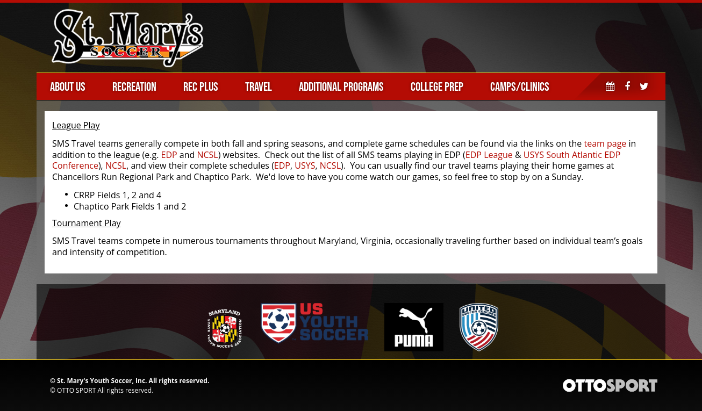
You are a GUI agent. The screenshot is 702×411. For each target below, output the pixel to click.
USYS (305, 165)
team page (605, 143)
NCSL (207, 155)
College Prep (437, 86)
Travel (258, 86)
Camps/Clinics (519, 86)
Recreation (134, 86)
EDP (169, 155)
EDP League (489, 155)
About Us (67, 86)
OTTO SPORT (76, 390)
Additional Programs (341, 86)
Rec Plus (200, 86)
